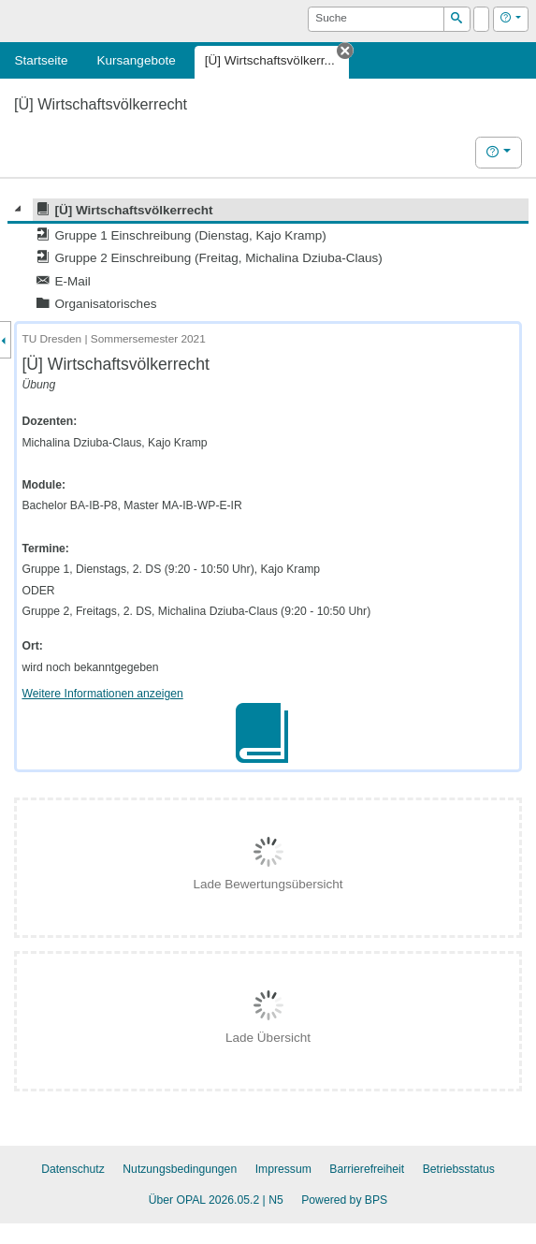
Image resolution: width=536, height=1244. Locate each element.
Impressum (283, 1169)
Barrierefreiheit (366, 1169)
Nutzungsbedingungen (180, 1169)
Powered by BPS (344, 1200)
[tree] (268, 256)
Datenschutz (73, 1169)
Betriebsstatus (459, 1169)
